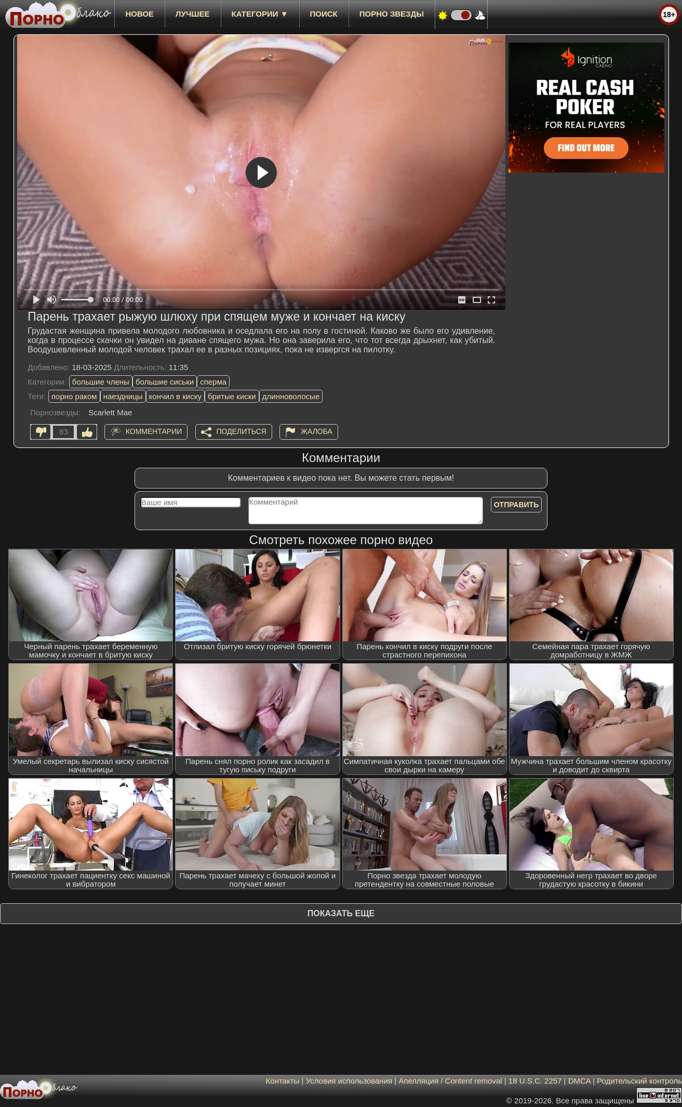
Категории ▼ (260, 13)
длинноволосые (291, 396)
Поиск (324, 13)
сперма (213, 381)
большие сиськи (165, 381)
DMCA (579, 1080)
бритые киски (232, 396)
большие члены (100, 381)
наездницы (123, 396)
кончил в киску (175, 396)
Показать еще (341, 913)
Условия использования (349, 1080)
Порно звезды (391, 13)
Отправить (516, 504)
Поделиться (241, 431)
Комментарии (154, 431)
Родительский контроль (639, 1080)
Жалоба (316, 431)
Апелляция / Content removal (450, 1080)
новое (139, 13)
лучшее (192, 13)
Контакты (283, 1080)
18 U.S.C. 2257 (535, 1080)
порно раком (74, 396)
